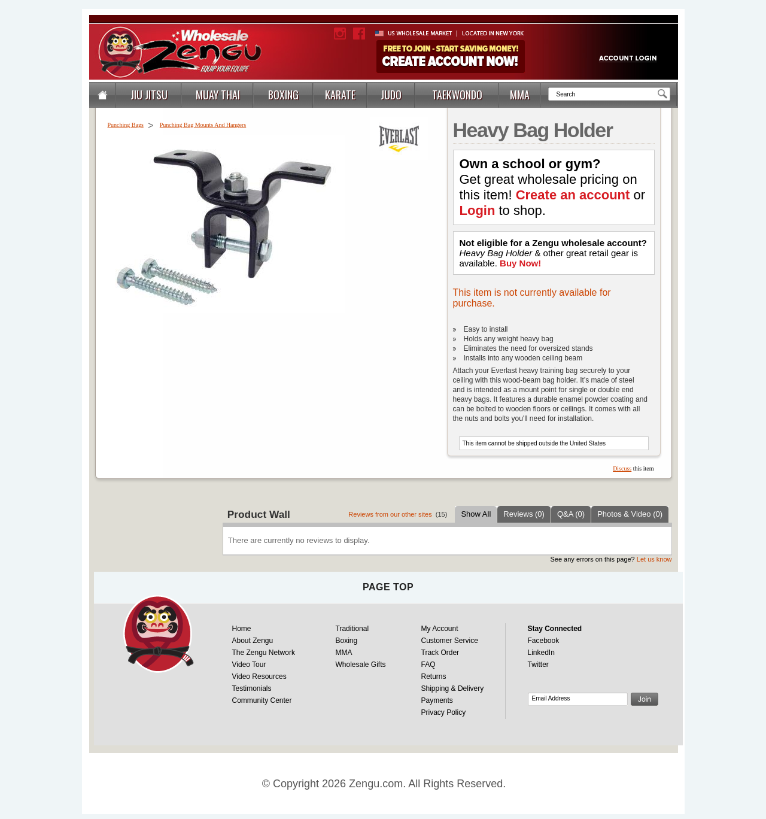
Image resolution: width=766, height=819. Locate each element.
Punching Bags (126, 125)
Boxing (347, 640)
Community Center (262, 700)
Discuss (622, 468)
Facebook (544, 640)
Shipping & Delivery (452, 688)
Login (478, 210)
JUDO (391, 94)
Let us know (654, 559)
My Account (439, 628)
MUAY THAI (218, 94)
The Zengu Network (263, 652)
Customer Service (449, 640)
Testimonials (252, 688)
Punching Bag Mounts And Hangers (203, 125)
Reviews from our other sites (389, 514)
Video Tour (249, 664)
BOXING (283, 94)
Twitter (538, 664)
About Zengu (252, 640)
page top (388, 587)
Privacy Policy (443, 712)
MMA (520, 94)
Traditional (352, 628)
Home (241, 628)
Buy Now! (520, 263)
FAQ (428, 664)
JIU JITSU (149, 94)
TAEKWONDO (457, 94)
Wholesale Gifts (361, 664)
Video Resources (259, 676)
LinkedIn (541, 652)
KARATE (340, 94)
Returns (433, 676)
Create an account (573, 194)
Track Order (440, 652)
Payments (437, 700)
